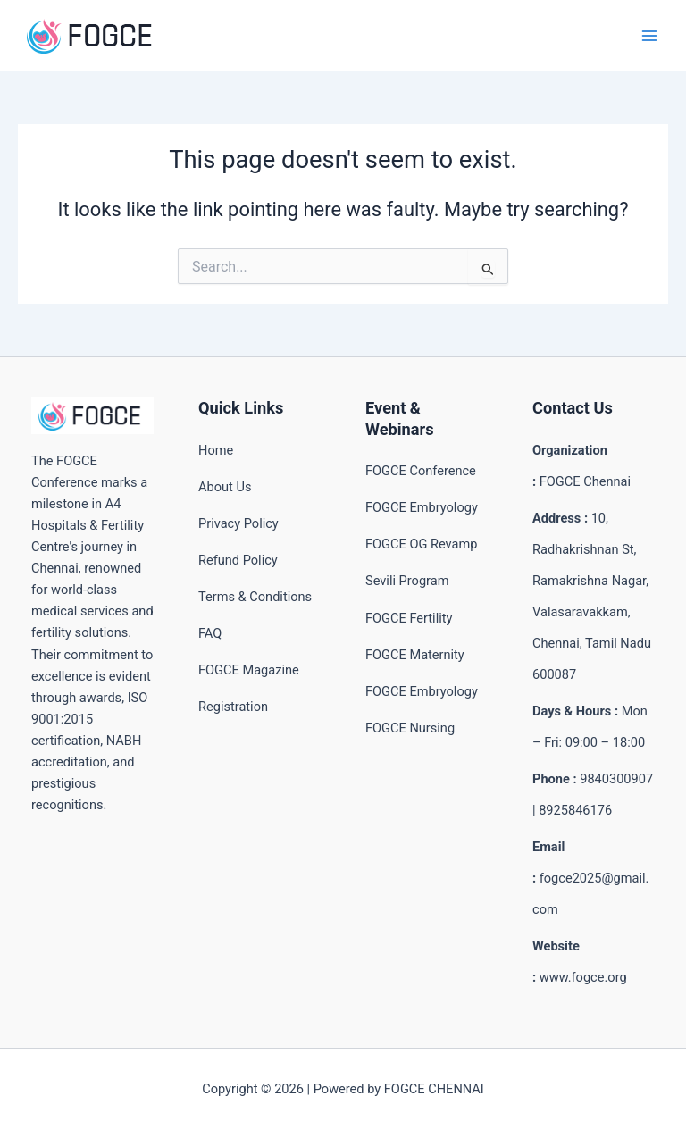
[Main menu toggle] (649, 35)
